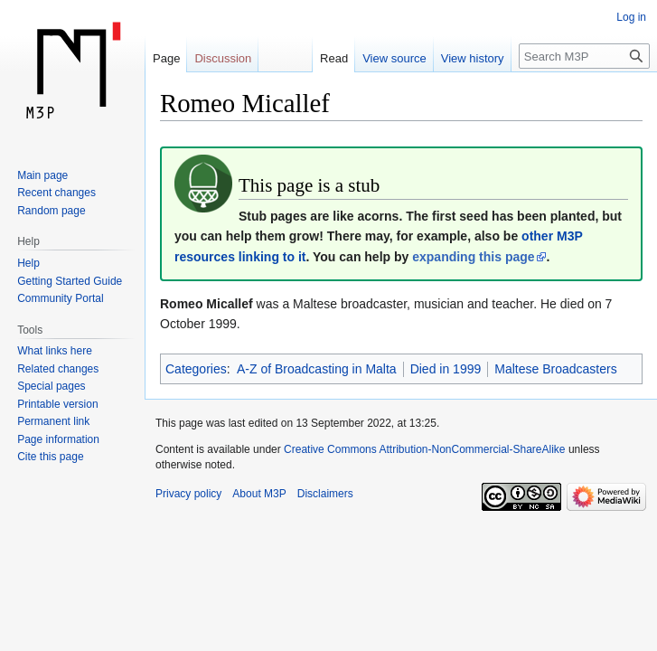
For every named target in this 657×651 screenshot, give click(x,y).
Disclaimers (325, 493)
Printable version (57, 404)
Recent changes (56, 192)
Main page (42, 175)
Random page (51, 210)
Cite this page (50, 456)
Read (334, 58)
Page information (58, 439)
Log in (631, 17)
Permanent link (53, 421)
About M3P (259, 493)
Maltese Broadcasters (555, 369)
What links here (54, 350)
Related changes (58, 369)
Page (166, 58)
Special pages (51, 386)
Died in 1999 (446, 369)
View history (472, 58)
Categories (196, 369)
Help (28, 263)
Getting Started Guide (69, 281)
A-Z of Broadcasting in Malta (317, 369)
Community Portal (60, 298)
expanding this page (473, 257)
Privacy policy (188, 493)
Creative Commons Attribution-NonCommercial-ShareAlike (424, 449)
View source (394, 58)
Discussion (222, 58)
